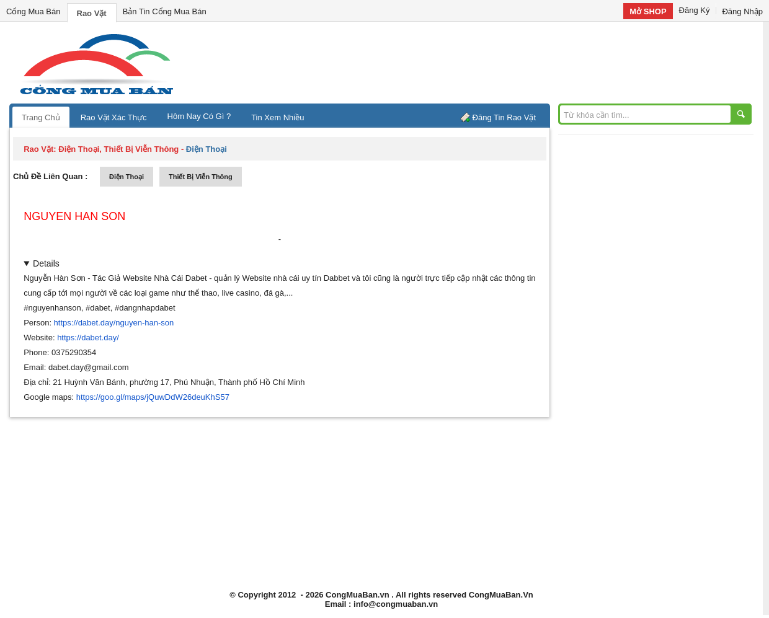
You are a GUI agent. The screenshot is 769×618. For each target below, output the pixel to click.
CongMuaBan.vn (357, 594)
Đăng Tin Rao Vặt (504, 117)
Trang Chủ (41, 117)
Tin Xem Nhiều (277, 117)
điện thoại (126, 176)
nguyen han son (74, 216)
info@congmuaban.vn (395, 604)
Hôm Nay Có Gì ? (199, 116)
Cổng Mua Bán (33, 11)
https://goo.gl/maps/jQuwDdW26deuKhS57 (152, 397)
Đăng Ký (694, 10)
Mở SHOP (647, 11)
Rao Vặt (92, 13)
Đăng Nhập (742, 11)
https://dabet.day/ (88, 337)
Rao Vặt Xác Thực (114, 117)
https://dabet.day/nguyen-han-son (114, 322)
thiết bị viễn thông (201, 176)
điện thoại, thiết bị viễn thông (118, 149)
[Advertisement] (489, 62)
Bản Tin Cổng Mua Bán (165, 11)
